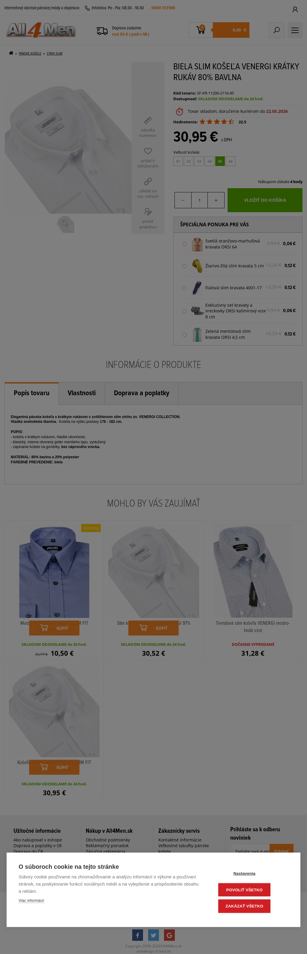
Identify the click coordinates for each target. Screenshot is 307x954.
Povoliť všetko (252, 890)
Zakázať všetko (252, 906)
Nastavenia (252, 874)
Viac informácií (31, 902)
